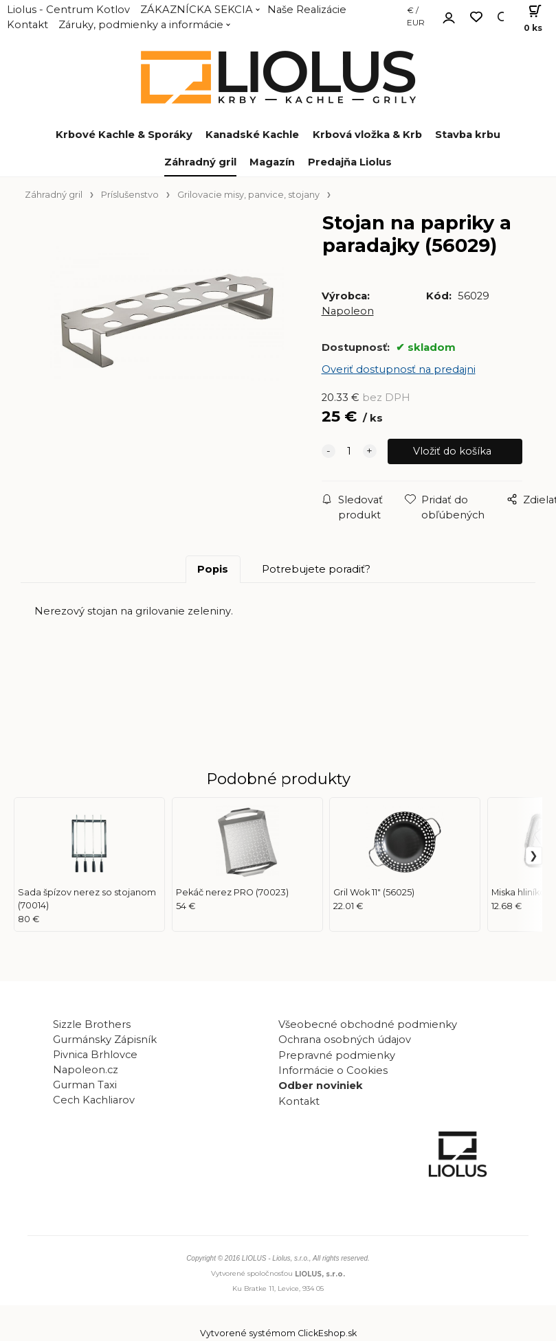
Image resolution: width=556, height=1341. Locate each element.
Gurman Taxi (85, 1085)
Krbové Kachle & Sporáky (124, 134)
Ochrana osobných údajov (344, 1039)
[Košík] (529, 17)
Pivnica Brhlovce (98, 1054)
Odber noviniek (320, 1086)
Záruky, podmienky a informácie (140, 25)
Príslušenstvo (130, 195)
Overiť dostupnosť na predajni (399, 369)
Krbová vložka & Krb (367, 134)
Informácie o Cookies (333, 1070)
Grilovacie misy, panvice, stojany (248, 195)
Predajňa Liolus (350, 162)
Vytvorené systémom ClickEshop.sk (278, 1334)
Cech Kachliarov (94, 1100)
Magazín (272, 162)
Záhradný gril (200, 162)
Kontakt (27, 25)
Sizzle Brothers (92, 1024)
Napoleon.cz (85, 1070)
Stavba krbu (467, 134)
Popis (212, 570)
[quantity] (349, 452)
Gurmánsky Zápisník (105, 1039)
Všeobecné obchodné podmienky (367, 1024)
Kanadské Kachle (252, 134)
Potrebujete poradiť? (316, 570)
